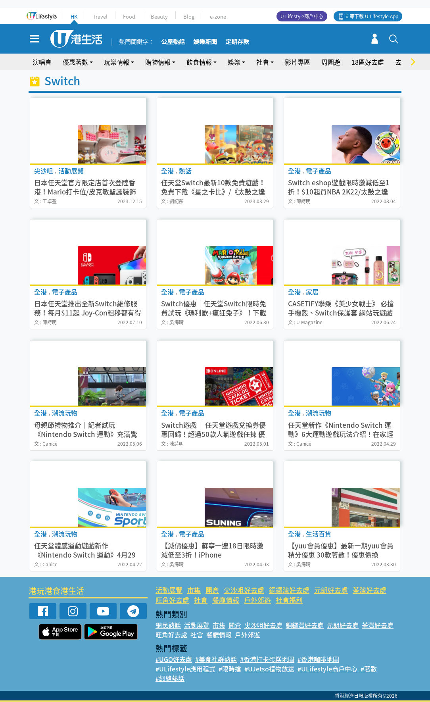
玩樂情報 (116, 62)
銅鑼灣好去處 (289, 590)
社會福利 (289, 600)
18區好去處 (367, 62)
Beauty (159, 16)
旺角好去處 (172, 600)
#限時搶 (230, 668)
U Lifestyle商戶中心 (301, 16)
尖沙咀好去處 (244, 590)
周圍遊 (330, 62)
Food (129, 16)
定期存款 (237, 42)
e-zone (218, 16)
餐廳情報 (225, 600)
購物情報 (158, 62)
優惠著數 (75, 62)
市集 (194, 590)
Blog (188, 16)
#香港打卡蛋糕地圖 (267, 659)
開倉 (212, 590)
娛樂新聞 (205, 42)
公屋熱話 (173, 42)
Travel (100, 16)
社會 (262, 62)
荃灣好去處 (369, 590)
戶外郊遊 (257, 600)
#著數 (369, 668)
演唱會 (42, 62)
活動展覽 (168, 590)
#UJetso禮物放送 (269, 668)
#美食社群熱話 (216, 659)
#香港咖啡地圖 (318, 659)
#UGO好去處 (173, 659)
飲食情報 (199, 62)
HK (74, 16)
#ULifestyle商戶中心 (327, 668)
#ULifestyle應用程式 (185, 668)
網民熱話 (168, 625)
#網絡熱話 (169, 678)
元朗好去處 (331, 590)
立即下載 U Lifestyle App (371, 16)
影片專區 (297, 62)
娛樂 (234, 62)
